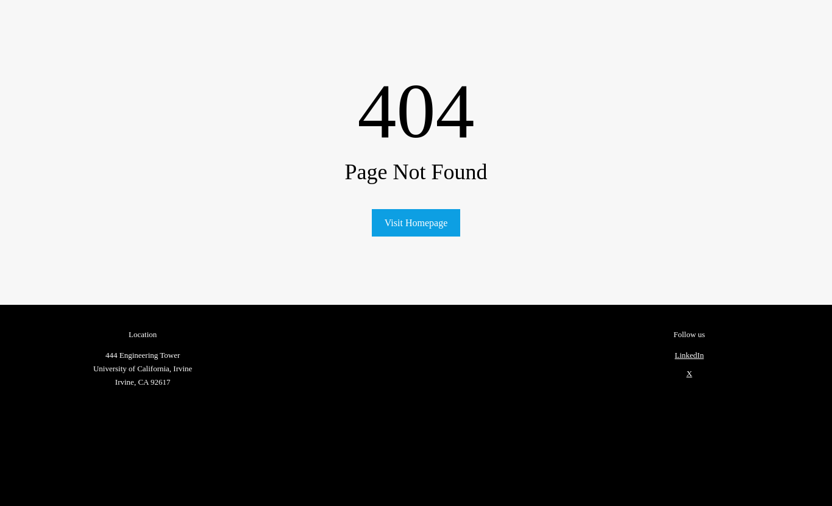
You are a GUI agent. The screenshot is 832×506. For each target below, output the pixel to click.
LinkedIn (689, 355)
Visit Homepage (416, 223)
